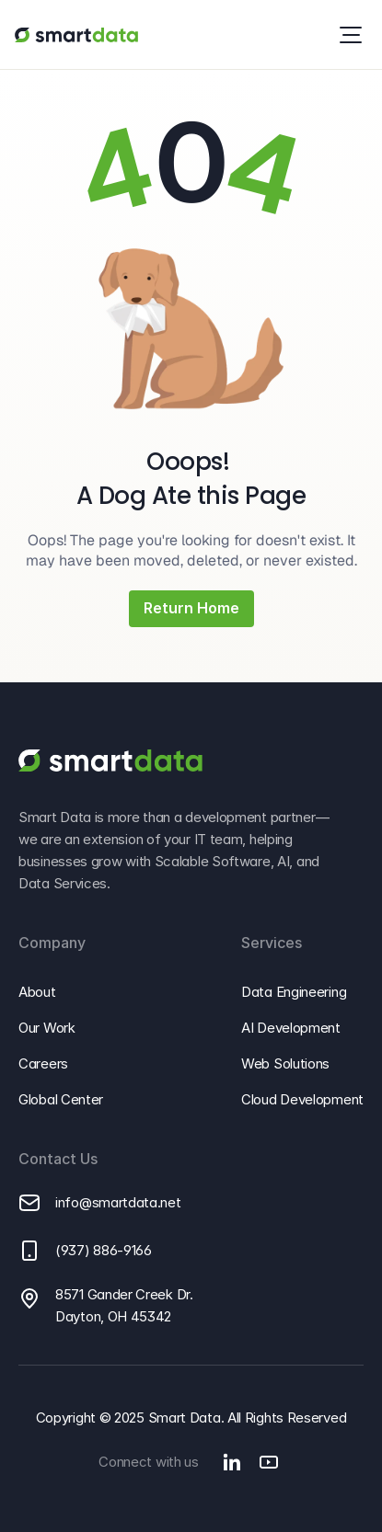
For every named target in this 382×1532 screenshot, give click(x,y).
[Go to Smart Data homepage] (76, 35)
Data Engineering (293, 991)
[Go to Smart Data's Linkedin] (232, 1462)
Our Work (46, 1027)
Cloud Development (302, 1099)
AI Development (291, 1027)
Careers (43, 1063)
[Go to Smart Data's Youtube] (269, 1462)
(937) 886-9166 (103, 1250)
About (37, 991)
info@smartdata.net (118, 1202)
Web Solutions (285, 1063)
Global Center (60, 1099)
